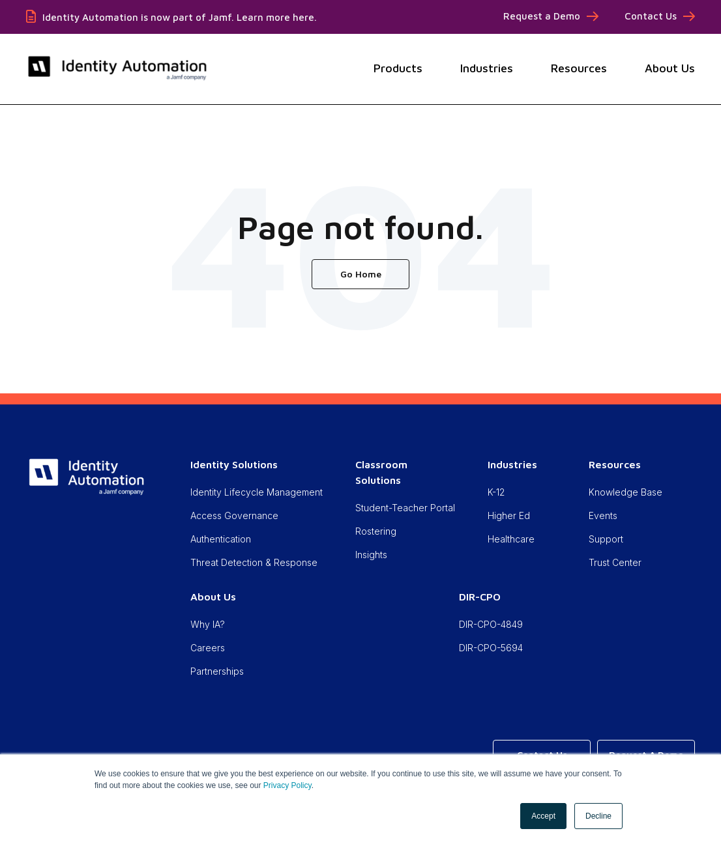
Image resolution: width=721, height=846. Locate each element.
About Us (670, 68)
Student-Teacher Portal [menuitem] (405, 507)
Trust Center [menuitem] (615, 562)
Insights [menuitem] (371, 554)
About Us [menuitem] (213, 596)
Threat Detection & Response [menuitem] (253, 562)
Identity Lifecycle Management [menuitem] (256, 492)
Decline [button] (598, 816)
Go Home (360, 273)
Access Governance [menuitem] (234, 515)
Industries (486, 68)
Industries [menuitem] (512, 464)
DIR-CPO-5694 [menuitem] (491, 647)
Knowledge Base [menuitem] (625, 492)
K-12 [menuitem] (496, 492)
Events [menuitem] (603, 515)
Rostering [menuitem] (375, 531)
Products (398, 68)
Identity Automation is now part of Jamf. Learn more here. (179, 17)
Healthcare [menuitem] (511, 538)
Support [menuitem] (606, 538)
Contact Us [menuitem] (651, 15)
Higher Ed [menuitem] (509, 515)
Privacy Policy (287, 785)
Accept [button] (543, 816)
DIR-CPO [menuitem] (480, 596)
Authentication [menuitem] (220, 538)
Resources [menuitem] (615, 464)
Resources (579, 68)
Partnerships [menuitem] (217, 671)
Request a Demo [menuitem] (541, 15)
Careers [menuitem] (207, 647)
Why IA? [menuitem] (207, 624)
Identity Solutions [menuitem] (234, 464)
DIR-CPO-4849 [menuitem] (491, 624)
